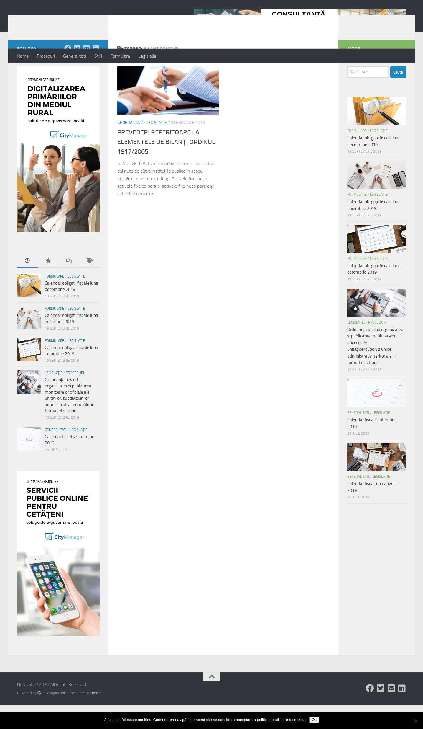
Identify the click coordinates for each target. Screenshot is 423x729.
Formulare (120, 56)
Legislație (147, 56)
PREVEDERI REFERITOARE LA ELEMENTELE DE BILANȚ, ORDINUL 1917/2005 (166, 165)
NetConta (41, 20)
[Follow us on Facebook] (67, 72)
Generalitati (74, 56)
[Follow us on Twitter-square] (77, 72)
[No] (416, 721)
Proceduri (46, 56)
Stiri (98, 56)
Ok (314, 719)
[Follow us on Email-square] (86, 72)
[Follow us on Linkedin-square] (96, 72)
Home (23, 56)
